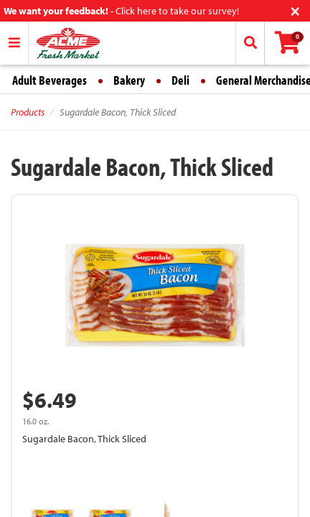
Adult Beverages (49, 80)
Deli (180, 80)
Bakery (129, 80)
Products (27, 112)
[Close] (295, 9)
